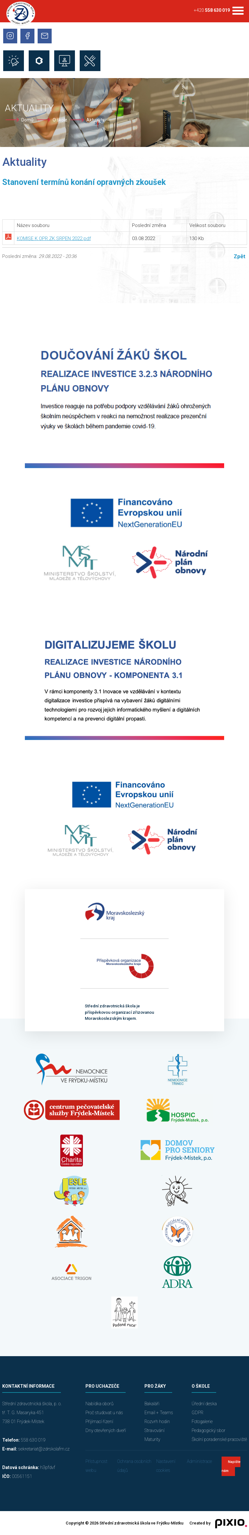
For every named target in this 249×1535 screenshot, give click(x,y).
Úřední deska (204, 1403)
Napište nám (231, 1466)
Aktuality (95, 119)
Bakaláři (151, 1403)
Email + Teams (158, 1412)
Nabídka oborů (99, 1403)
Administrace (199, 1461)
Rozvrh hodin (157, 1421)
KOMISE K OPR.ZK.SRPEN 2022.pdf (54, 238)
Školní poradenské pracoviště (219, 1439)
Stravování (154, 1430)
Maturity (152, 1439)
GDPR (197, 1412)
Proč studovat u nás (104, 1412)
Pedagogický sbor (208, 1430)
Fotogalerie (202, 1421)
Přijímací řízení (99, 1421)
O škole (60, 119)
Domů (27, 119)
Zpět (239, 256)
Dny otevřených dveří (105, 1430)
